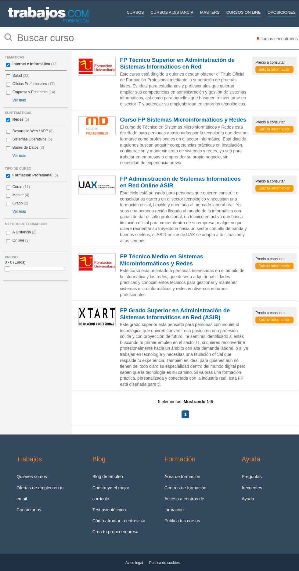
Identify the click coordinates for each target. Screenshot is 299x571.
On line (18, 240)
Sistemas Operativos (30, 139)
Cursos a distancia (172, 12)
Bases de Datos (25, 147)
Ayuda (248, 498)
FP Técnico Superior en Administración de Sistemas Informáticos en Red (177, 63)
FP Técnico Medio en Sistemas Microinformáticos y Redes (161, 259)
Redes (18, 119)
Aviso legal (134, 563)
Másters (210, 12)
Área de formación (182, 476)
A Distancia (22, 232)
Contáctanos (28, 509)
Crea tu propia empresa (115, 531)
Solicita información (274, 69)
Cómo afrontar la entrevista (119, 520)
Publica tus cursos (182, 520)
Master (18, 195)
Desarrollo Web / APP (30, 131)
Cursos (135, 12)
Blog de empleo (107, 476)
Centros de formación (185, 487)
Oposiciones (282, 12)
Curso (17, 187)
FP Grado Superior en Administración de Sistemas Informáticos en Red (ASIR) (175, 313)
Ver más (19, 100)
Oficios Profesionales (30, 84)
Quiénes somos (31, 476)
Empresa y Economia (30, 92)
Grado (18, 203)
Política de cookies (164, 563)
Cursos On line (243, 12)
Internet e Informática (31, 64)
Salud (17, 75)
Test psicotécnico (109, 509)
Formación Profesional (32, 175)
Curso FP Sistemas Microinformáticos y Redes (183, 119)
